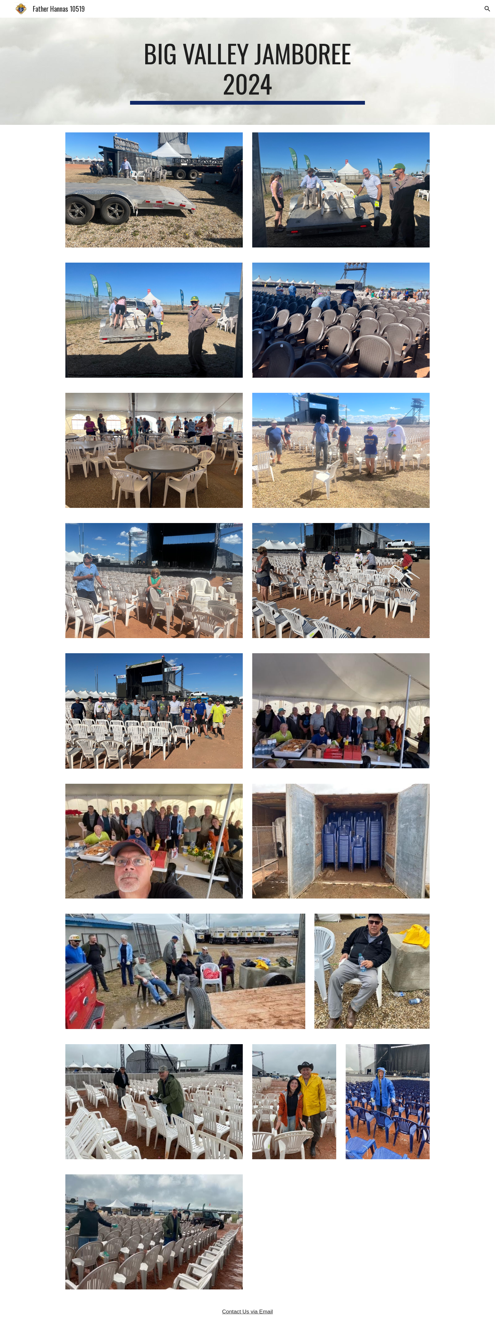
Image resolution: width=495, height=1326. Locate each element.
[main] (247, 71)
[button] (487, 8)
